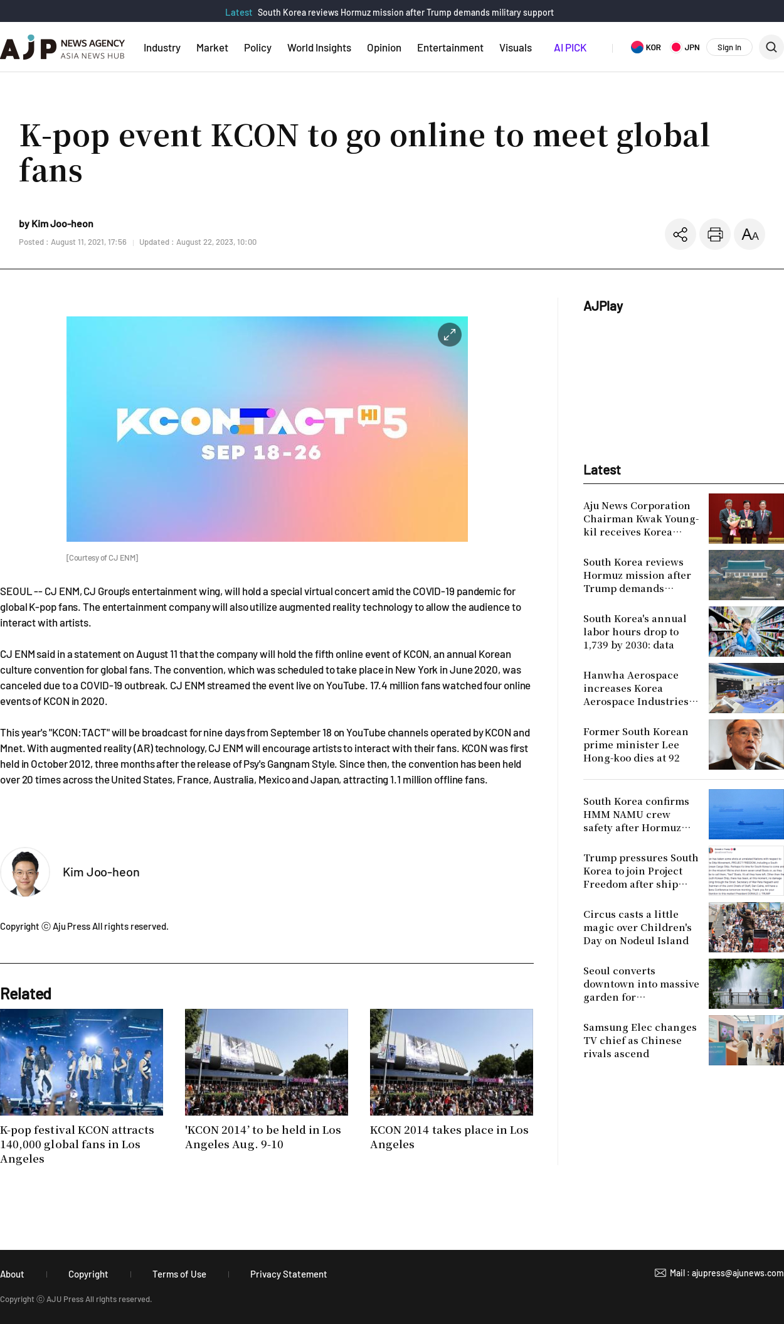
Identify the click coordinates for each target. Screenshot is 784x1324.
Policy (258, 47)
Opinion (384, 47)
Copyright (88, 1273)
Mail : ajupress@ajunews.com (727, 1272)
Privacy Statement (288, 1273)
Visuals (515, 47)
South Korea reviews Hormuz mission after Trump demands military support (406, 12)
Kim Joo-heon (101, 871)
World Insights (319, 47)
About (12, 1273)
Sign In (729, 47)
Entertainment (450, 47)
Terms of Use (179, 1273)
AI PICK (570, 47)
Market (212, 47)
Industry (162, 47)
